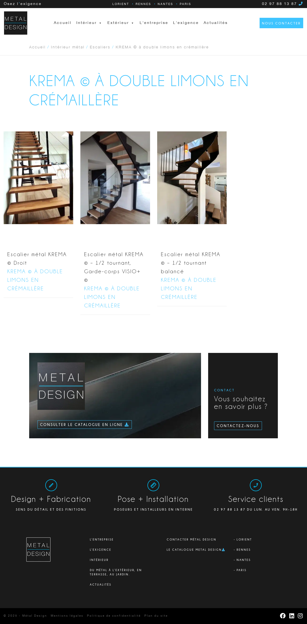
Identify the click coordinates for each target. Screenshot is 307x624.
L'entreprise (154, 23)
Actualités (216, 23)
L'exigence (186, 23)
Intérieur (99, 559)
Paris (185, 4)
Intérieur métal (68, 47)
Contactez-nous (238, 426)
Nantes (165, 4)
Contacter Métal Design (191, 539)
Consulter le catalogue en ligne (84, 424)
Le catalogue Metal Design (194, 549)
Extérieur (121, 23)
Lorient (120, 4)
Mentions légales (67, 616)
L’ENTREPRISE (102, 539)
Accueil (63, 23)
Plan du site (156, 616)
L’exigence (100, 549)
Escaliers (100, 47)
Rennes (143, 4)
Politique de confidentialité (114, 616)
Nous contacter (281, 23)
